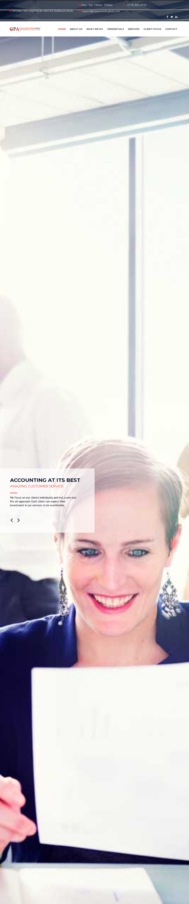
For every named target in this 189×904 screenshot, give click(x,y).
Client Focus (152, 29)
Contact (171, 29)
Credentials (115, 29)
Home (62, 29)
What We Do (94, 29)
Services (133, 29)
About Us (76, 29)
